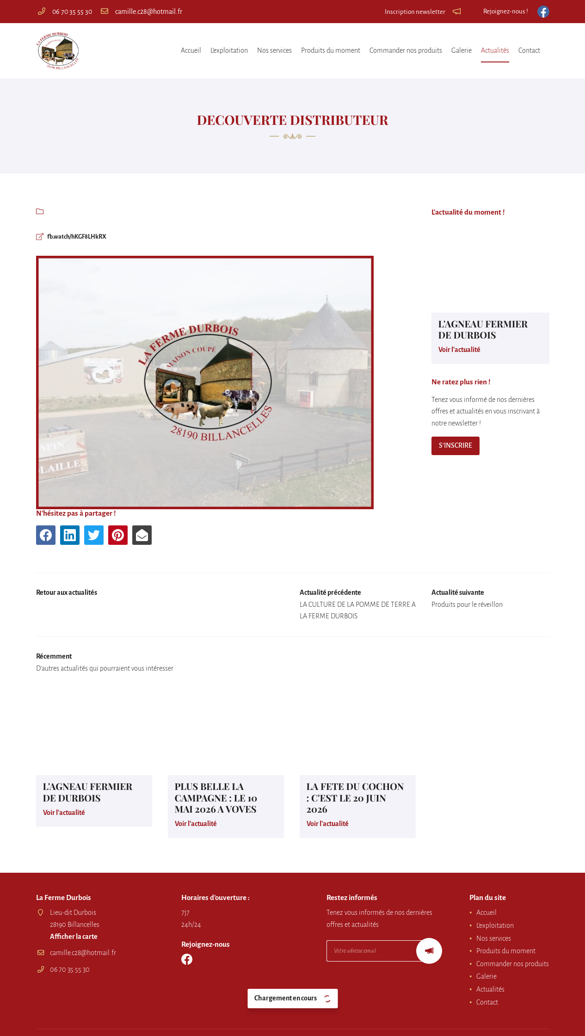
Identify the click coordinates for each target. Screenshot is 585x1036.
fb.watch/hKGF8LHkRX (82, 237)
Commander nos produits (405, 50)
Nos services (274, 50)
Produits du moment (330, 50)
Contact (529, 50)
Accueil (191, 50)
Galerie (461, 50)
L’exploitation (229, 50)
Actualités (495, 50)
